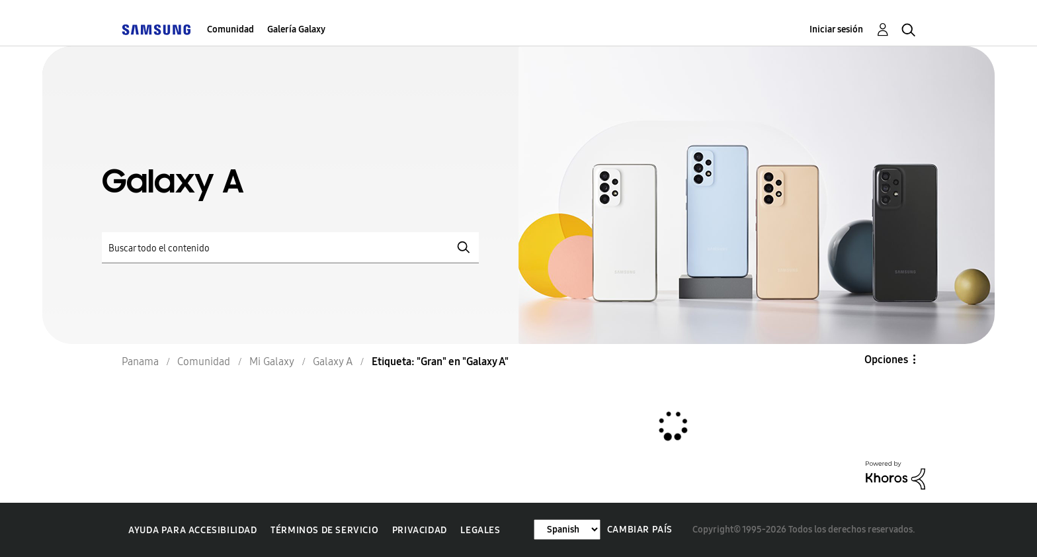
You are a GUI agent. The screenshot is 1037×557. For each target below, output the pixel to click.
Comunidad (230, 29)
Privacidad (419, 530)
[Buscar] (290, 247)
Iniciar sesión (836, 29)
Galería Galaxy (296, 29)
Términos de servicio (324, 530)
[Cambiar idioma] (567, 529)
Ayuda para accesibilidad (192, 530)
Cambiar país (640, 529)
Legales (480, 530)
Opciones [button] (886, 359)
